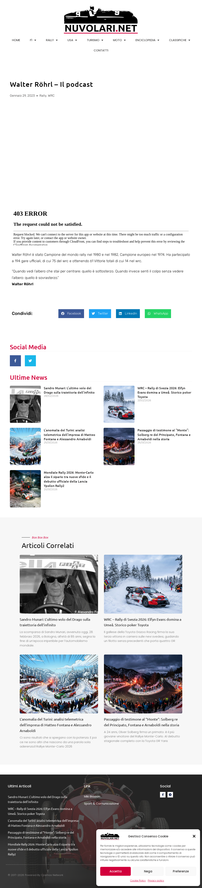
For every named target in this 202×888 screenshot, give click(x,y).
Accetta (115, 871)
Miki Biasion (92, 795)
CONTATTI (101, 50)
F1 (33, 40)
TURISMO (95, 40)
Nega (148, 871)
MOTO (119, 40)
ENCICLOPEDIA (147, 40)
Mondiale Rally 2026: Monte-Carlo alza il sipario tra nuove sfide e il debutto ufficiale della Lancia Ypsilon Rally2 (69, 477)
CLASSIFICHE (179, 40)
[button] (194, 836)
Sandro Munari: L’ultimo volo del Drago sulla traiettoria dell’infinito (69, 388)
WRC (51, 95)
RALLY (52, 40)
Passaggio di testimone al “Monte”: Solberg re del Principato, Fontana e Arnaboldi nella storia (164, 432)
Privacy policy (156, 880)
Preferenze (181, 871)
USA (72, 40)
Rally (42, 95)
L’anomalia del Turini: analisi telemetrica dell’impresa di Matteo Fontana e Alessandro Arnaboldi (69, 432)
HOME (16, 40)
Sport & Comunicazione (101, 802)
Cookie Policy (138, 880)
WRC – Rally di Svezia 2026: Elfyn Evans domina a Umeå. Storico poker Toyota (164, 390)
